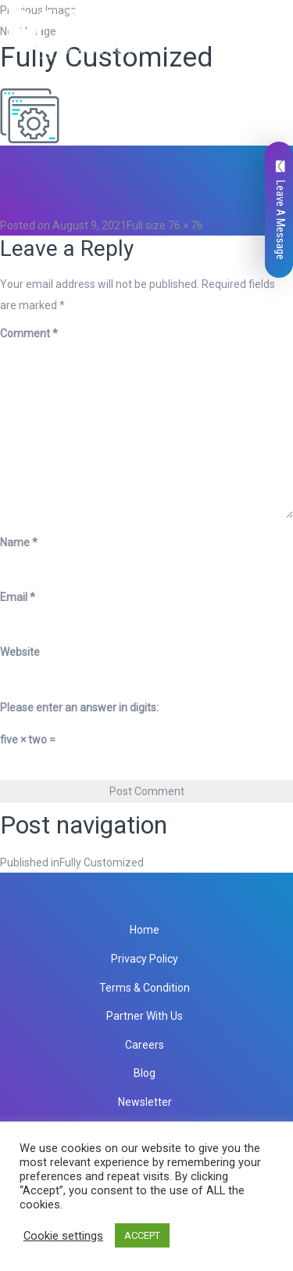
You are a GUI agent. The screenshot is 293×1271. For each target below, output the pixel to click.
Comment (29, 333)
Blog (144, 1073)
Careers (144, 1045)
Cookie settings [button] (63, 1236)
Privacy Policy (144, 958)
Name (19, 542)
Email (17, 597)
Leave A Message (280, 210)
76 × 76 (185, 225)
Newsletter (145, 1102)
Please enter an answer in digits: (79, 707)
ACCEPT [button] (142, 1235)
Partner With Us (144, 1016)
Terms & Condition (144, 987)
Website (20, 652)
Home (144, 930)
